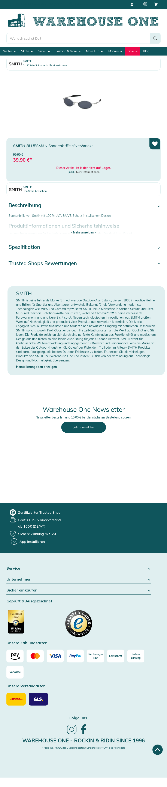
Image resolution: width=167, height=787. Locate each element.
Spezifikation (24, 247)
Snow (44, 51)
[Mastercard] (35, 656)
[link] (71, 734)
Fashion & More (68, 51)
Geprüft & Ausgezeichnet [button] (29, 601)
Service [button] (78, 568)
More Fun (94, 51)
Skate (27, 51)
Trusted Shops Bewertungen (43, 263)
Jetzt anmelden (83, 427)
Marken (115, 51)
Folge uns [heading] (78, 717)
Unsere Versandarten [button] (26, 686)
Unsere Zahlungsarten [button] (27, 643)
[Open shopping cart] (156, 4)
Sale (132, 51)
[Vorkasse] (15, 672)
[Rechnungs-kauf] (95, 656)
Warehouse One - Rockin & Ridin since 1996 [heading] (83, 740)
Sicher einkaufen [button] (78, 590)
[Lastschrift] (115, 656)
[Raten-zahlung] (135, 656)
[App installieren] (28, 541)
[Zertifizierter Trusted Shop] (24, 624)
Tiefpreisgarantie (85, 4)
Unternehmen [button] (78, 579)
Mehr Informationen (88, 171)
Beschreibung (25, 205)
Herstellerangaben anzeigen (36, 367)
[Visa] (55, 656)
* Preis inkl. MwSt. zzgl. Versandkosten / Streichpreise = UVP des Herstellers (83, 747)
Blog (146, 51)
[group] (35, 512)
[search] (78, 38)
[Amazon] (15, 656)
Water (9, 51)
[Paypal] (75, 656)
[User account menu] (133, 4)
